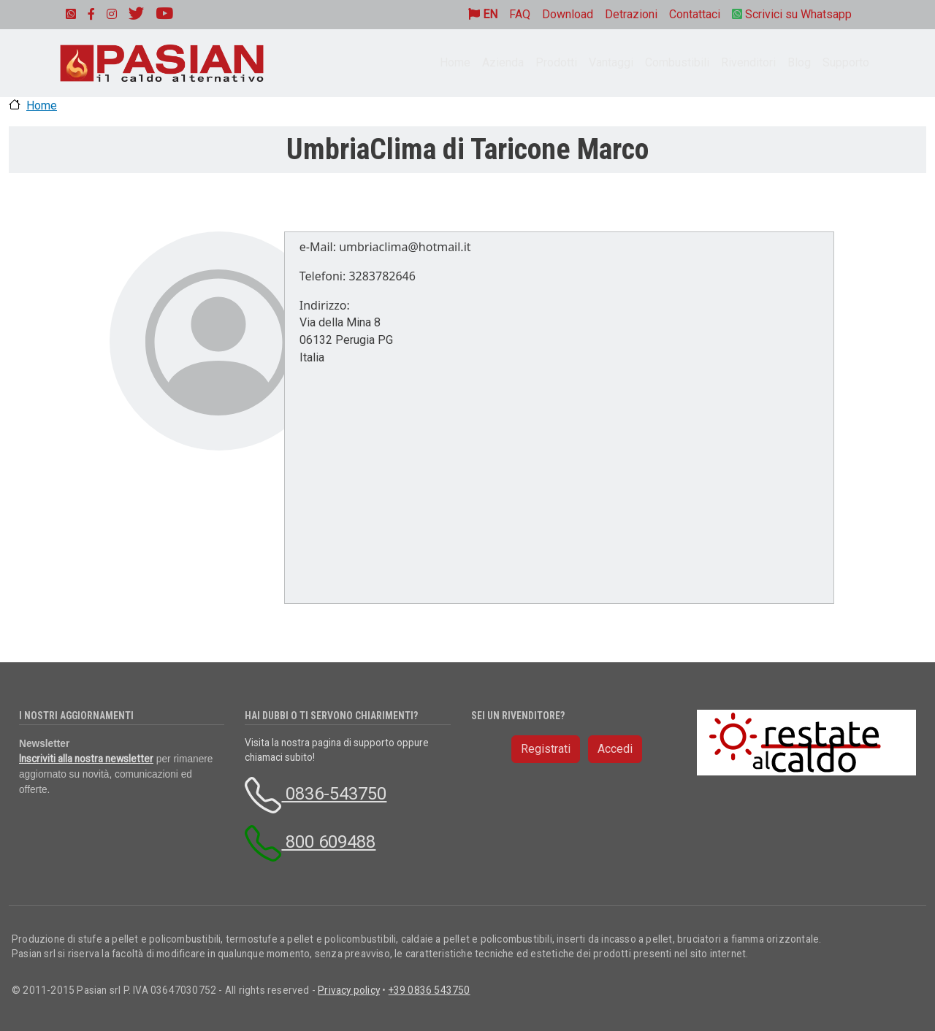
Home (455, 62)
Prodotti (556, 62)
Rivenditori (748, 62)
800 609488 (310, 842)
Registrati (545, 749)
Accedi (615, 749)
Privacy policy (349, 990)
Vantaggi (611, 62)
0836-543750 (315, 793)
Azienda (503, 62)
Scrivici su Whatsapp (792, 14)
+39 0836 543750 (429, 990)
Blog (799, 62)
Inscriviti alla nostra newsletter (86, 758)
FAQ (519, 14)
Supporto (846, 62)
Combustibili (677, 62)
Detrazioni (631, 14)
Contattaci (694, 14)
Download (567, 14)
